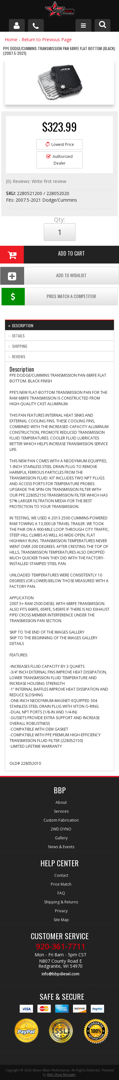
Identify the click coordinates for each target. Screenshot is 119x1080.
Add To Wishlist (43, 275)
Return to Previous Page (47, 39)
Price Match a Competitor (49, 296)
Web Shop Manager (61, 1074)
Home (11, 39)
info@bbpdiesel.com (60, 974)
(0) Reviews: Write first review (36, 181)
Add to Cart (42, 254)
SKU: (11, 193)
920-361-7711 (60, 946)
